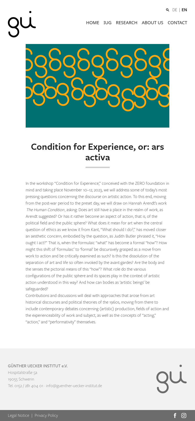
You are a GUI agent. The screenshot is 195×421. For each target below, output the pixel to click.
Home (92, 23)
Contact (177, 23)
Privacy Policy (46, 415)
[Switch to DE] (177, 10)
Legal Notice (18, 415)
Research (126, 23)
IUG (107, 23)
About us (152, 23)
